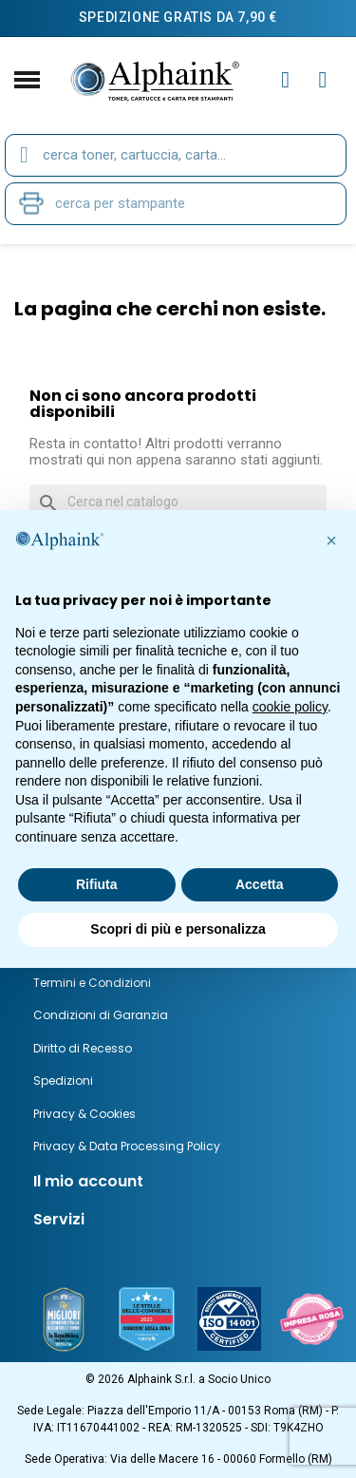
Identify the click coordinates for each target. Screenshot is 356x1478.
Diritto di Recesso (82, 1048)
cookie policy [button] (290, 706)
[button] (331, 540)
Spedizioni (63, 1080)
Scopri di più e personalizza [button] (177, 929)
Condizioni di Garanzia (100, 1015)
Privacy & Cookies (84, 1114)
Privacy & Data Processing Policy (126, 1146)
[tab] (178, 1182)
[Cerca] (178, 502)
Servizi (58, 1219)
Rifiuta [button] (97, 884)
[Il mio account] (285, 79)
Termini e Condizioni (92, 983)
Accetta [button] (259, 884)
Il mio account (88, 1181)
